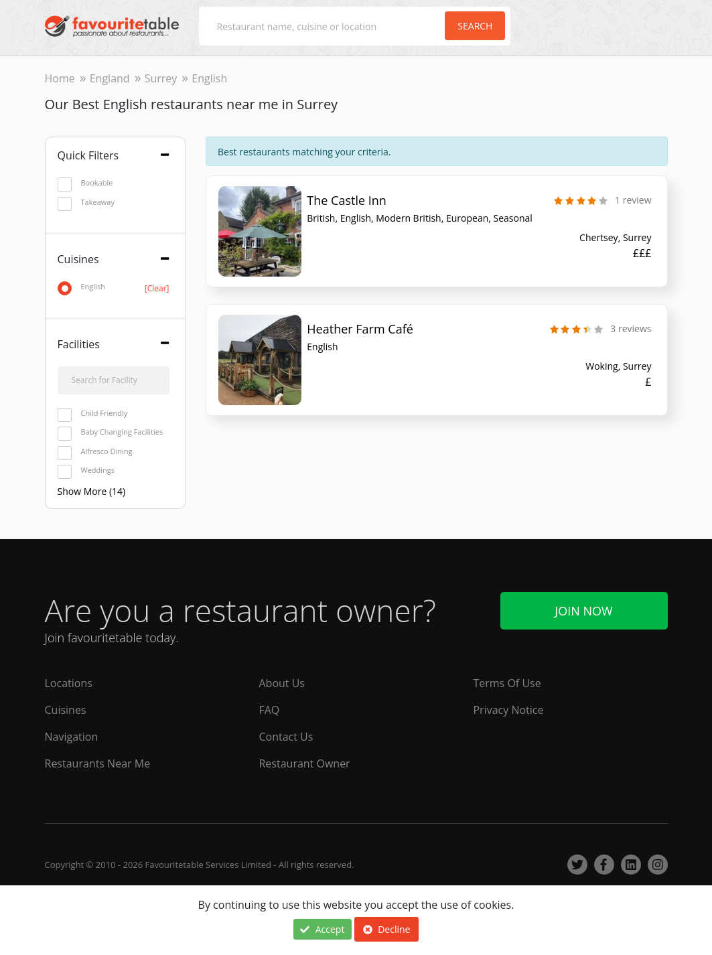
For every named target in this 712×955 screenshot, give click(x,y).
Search (474, 25)
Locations (68, 683)
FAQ (269, 710)
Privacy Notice (508, 710)
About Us (282, 683)
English (113, 287)
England (110, 78)
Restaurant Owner (304, 763)
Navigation (71, 736)
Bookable (85, 183)
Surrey (161, 78)
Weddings (86, 470)
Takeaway (86, 202)
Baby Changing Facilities (110, 432)
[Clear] (157, 288)
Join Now (583, 611)
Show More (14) (92, 491)
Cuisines (65, 710)
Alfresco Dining (95, 451)
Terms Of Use (507, 683)
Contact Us (286, 736)
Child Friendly (93, 413)
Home (60, 78)
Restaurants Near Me (98, 763)
